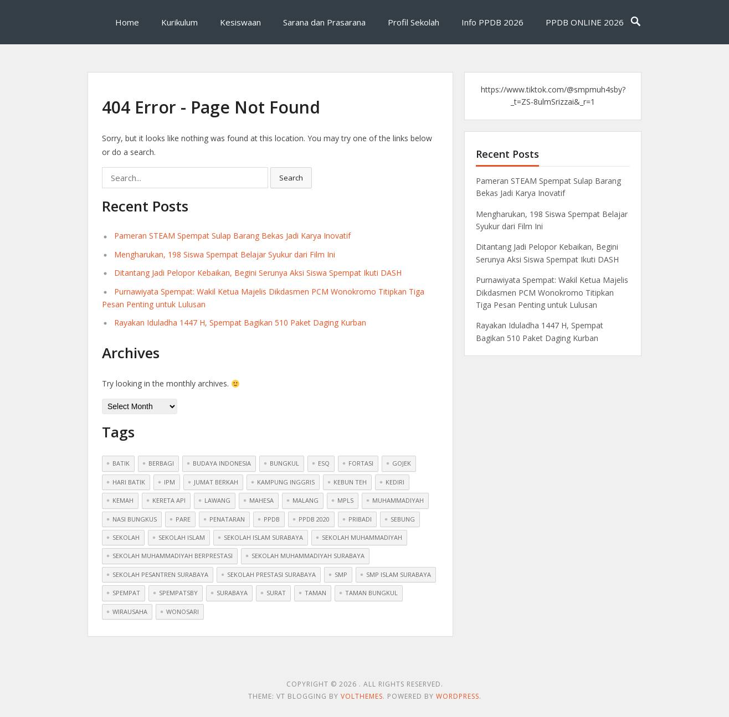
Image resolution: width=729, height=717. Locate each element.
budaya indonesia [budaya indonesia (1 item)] (222, 463)
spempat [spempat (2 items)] (126, 593)
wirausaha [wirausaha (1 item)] (129, 611)
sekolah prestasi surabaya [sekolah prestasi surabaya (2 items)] (271, 574)
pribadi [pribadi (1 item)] (360, 519)
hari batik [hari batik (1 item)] (128, 482)
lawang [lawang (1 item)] (217, 500)
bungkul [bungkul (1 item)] (284, 463)
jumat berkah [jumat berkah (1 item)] (216, 482)
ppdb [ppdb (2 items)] (272, 519)
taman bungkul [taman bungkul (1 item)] (371, 593)
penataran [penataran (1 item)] (227, 519)
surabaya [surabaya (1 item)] (232, 593)
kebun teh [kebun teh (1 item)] (350, 482)
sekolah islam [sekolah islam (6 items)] (181, 537)
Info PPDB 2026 (492, 22)
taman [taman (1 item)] (315, 593)
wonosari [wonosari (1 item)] (182, 611)
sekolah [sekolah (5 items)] (126, 537)
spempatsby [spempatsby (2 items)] (178, 593)
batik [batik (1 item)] (121, 463)
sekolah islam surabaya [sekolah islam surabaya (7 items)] (263, 537)
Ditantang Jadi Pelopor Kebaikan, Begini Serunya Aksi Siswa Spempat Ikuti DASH (258, 272)
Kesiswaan (240, 22)
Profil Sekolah (413, 22)
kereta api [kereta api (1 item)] (169, 500)
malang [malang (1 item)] (305, 500)
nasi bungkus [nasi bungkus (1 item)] (134, 519)
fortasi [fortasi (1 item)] (360, 463)
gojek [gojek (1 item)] (401, 463)
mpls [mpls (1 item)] (345, 500)
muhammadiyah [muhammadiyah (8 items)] (398, 500)
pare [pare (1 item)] (183, 519)
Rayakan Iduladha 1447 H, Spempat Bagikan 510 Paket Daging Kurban (240, 322)
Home (127, 22)
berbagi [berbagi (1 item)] (161, 463)
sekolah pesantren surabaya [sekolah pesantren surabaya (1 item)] (160, 574)
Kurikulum (179, 22)
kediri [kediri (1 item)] (395, 482)
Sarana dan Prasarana (324, 22)
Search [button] (291, 178)
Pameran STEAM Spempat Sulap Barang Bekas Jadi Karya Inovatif (232, 235)
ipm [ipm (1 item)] (169, 482)
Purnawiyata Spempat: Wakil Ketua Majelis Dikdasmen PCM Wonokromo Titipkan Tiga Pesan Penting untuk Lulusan (552, 292)
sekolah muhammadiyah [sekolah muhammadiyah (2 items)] (362, 537)
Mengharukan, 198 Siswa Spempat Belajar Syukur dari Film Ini (224, 254)
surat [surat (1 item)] (276, 593)
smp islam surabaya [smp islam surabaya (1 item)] (398, 574)
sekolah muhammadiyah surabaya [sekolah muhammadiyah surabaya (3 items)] (307, 555)
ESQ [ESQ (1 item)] (324, 463)
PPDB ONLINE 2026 (585, 22)
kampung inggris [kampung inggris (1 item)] (286, 482)
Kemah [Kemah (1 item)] (123, 500)
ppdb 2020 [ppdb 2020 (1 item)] (314, 519)
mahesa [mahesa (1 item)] (261, 500)
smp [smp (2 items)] (341, 574)
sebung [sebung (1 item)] (403, 519)
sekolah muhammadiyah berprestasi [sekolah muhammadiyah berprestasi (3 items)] (172, 555)
